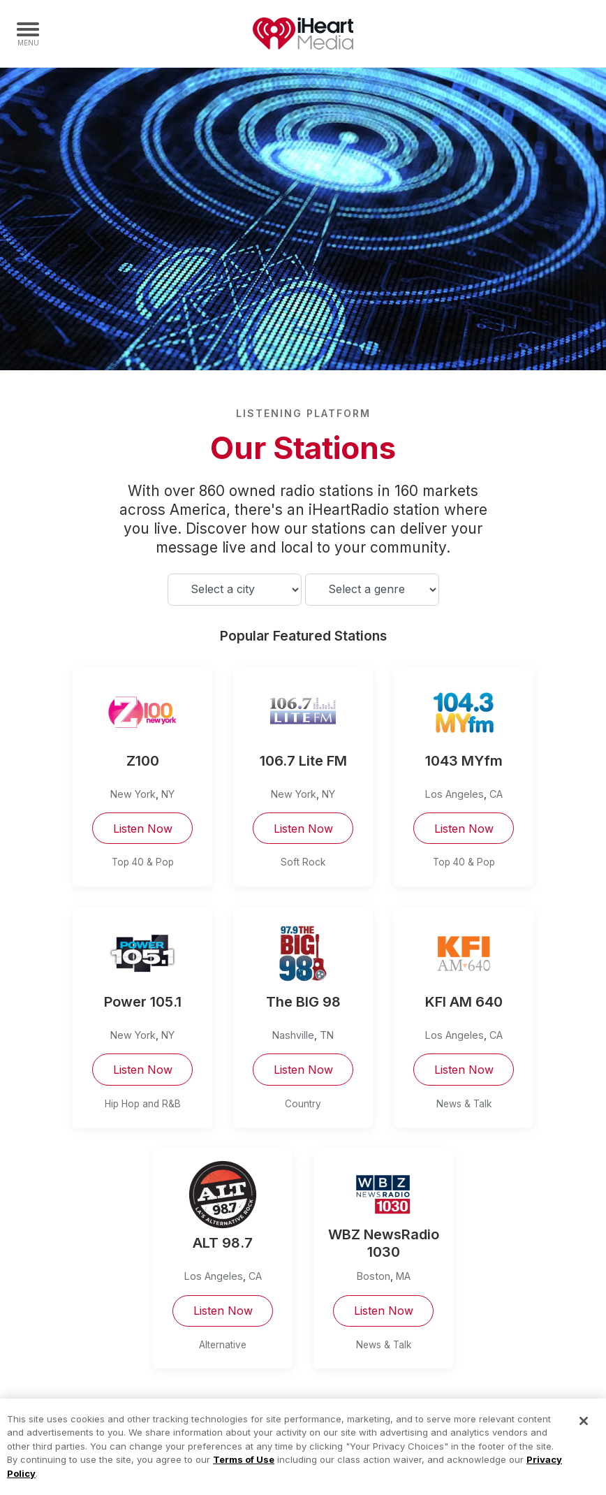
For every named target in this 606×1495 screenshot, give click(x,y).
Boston (373, 1276)
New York (133, 794)
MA (403, 1276)
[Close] (583, 1429)
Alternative (222, 1344)
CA (496, 794)
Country (303, 1103)
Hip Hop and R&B (143, 1103)
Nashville (293, 1035)
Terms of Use (243, 1467)
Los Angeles (454, 794)
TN (327, 1035)
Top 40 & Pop (143, 862)
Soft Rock (303, 862)
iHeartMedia (303, 33)
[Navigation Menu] (28, 33)
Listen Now (142, 829)
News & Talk (464, 1103)
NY (168, 794)
